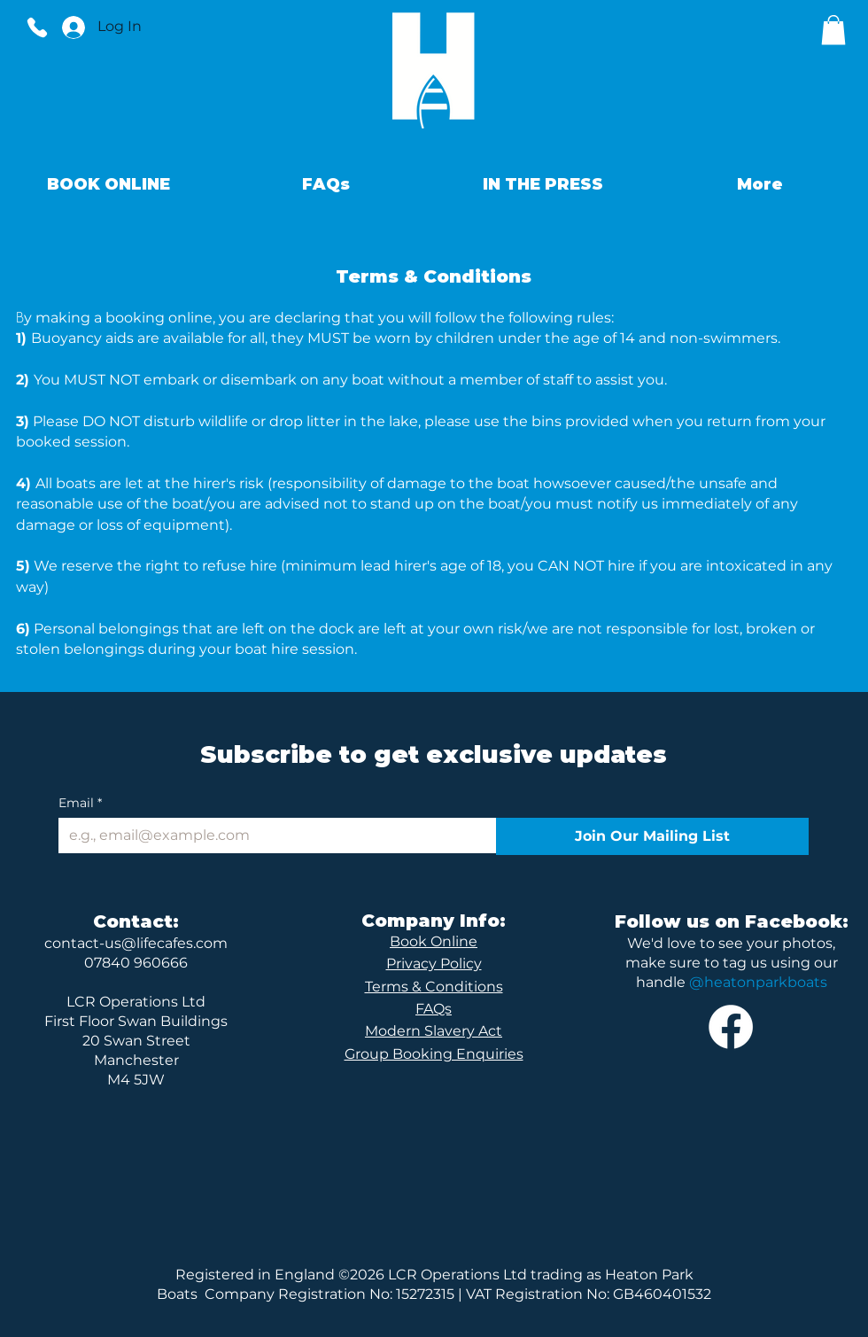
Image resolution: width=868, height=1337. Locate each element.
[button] (833, 29)
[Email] (271, 835)
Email (80, 803)
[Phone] (37, 27)
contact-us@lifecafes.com (136, 943)
